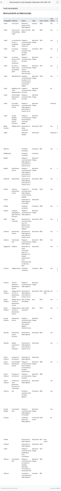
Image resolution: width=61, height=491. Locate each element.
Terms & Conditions (55, 488)
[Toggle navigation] (57, 2)
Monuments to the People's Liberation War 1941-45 (29, 2)
